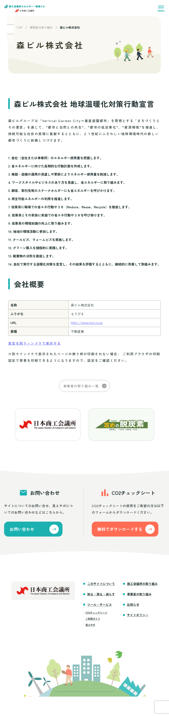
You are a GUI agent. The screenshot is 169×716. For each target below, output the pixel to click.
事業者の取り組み (41, 27)
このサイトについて (101, 585)
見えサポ (90, 626)
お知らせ (133, 606)
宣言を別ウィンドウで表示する (34, 343)
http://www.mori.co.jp (87, 322)
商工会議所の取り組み (142, 585)
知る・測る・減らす (101, 595)
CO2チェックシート (96, 613)
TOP (19, 27)
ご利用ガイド (92, 620)
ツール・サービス (99, 606)
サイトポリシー (138, 616)
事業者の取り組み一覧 (81, 385)
